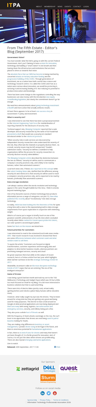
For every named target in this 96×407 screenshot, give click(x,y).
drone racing (30, 326)
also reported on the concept (41, 169)
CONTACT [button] (77, 6)
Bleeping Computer (32, 129)
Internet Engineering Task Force (25, 123)
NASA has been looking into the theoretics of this (34, 205)
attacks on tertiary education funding (30, 76)
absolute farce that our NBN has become (27, 74)
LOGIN (86, 6)
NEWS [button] (60, 6)
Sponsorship (32, 400)
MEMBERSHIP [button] (49, 6)
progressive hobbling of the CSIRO (20, 79)
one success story (43, 111)
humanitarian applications (42, 329)
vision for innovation (48, 63)
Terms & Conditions (61, 400)
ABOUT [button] (39, 6)
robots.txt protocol (34, 136)
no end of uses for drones (30, 332)
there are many (13, 306)
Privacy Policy (45, 400)
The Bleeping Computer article (19, 158)
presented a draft (14, 134)
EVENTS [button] (68, 6)
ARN (9, 236)
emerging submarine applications (38, 340)
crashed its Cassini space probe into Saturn (40, 220)
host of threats (32, 312)
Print (57, 347)
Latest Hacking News (18, 171)
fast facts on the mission (21, 226)
